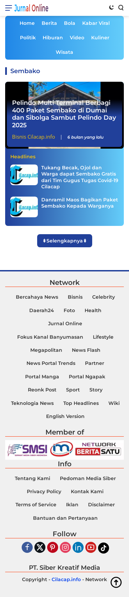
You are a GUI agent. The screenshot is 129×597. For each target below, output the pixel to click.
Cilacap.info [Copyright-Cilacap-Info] (66, 579)
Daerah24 (41, 310)
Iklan (72, 504)
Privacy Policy (44, 491)
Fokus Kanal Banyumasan (50, 337)
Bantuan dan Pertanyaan (65, 518)
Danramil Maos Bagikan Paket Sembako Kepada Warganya (79, 203)
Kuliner (100, 37)
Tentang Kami (32, 478)
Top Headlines (81, 403)
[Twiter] (39, 548)
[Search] (120, 7)
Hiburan (53, 37)
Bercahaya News (37, 297)
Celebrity (103, 297)
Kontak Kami (87, 491)
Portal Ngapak (87, 377)
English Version (65, 416)
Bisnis (75, 297)
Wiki (114, 403)
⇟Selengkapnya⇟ (64, 241)
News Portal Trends (50, 363)
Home (27, 23)
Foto (69, 310)
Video (77, 37)
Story (96, 390)
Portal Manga (42, 377)
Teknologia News (32, 403)
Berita (49, 23)
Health (93, 310)
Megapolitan (46, 350)
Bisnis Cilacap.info (33, 136)
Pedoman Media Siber (88, 478)
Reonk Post (42, 390)
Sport (73, 390)
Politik (28, 37)
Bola (69, 23)
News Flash (86, 350)
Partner (94, 363)
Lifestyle (103, 337)
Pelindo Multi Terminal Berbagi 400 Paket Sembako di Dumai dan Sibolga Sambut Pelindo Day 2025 (64, 114)
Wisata (64, 52)
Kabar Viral (96, 23)
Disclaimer (101, 504)
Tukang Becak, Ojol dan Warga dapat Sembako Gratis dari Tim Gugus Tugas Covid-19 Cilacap (79, 177)
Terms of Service (35, 504)
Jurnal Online (31, 8)
